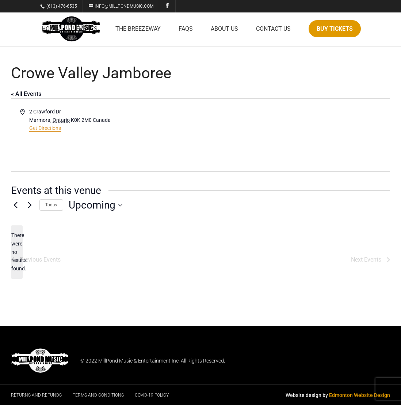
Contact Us (273, 29)
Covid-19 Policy (152, 395)
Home (50, 29)
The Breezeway (138, 29)
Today (51, 204)
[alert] (17, 251)
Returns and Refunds (36, 395)
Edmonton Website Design (359, 395)
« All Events (26, 93)
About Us (224, 29)
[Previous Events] (15, 205)
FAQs (186, 29)
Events (87, 29)
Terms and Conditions (98, 395)
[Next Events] (29, 205)
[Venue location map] (294, 135)
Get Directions (45, 128)
